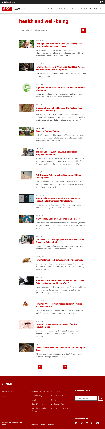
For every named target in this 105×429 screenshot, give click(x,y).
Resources (51, 424)
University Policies (61, 408)
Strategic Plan (59, 404)
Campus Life (45, 9)
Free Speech (58, 396)
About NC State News (96, 9)
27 (59, 367)
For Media (84, 9)
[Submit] (100, 398)
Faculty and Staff (56, 9)
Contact (57, 391)
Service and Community (71, 9)
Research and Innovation (32, 9)
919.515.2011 (7, 397)
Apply (34, 400)
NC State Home (8, 2)
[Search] (83, 30)
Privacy (56, 400)
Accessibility (37, 396)
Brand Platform (38, 404)
